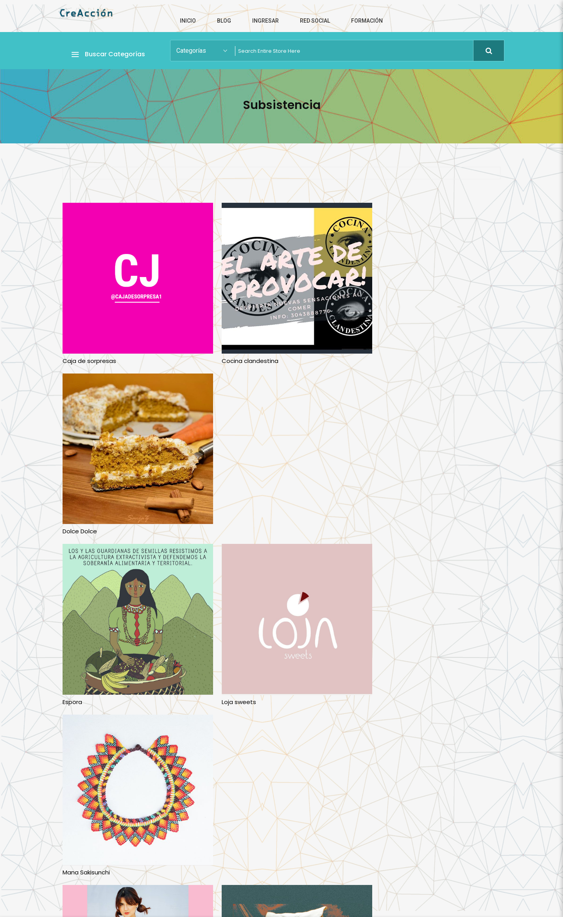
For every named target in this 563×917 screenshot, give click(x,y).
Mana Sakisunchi (384, 510)
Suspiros (372, 670)
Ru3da (221, 670)
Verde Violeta (82, 830)
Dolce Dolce (377, 350)
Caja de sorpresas (89, 350)
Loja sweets (229, 510)
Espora (72, 510)
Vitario (221, 830)
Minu (69, 670)
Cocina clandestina (240, 350)
